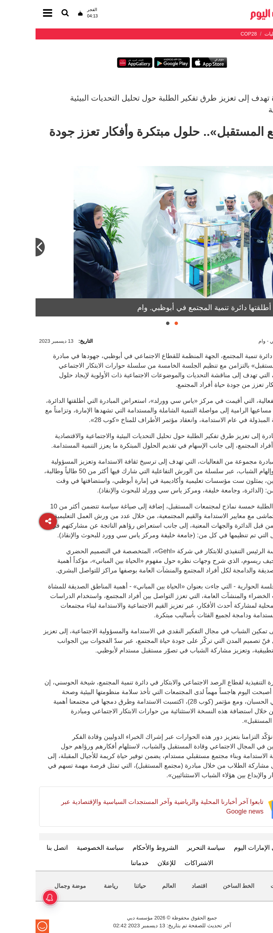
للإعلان (131, 863)
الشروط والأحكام (120, 847)
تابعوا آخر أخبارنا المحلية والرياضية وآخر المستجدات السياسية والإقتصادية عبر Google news (127, 806)
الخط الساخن (203, 886)
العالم (133, 886)
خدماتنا (104, 863)
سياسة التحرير (170, 847)
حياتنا (104, 886)
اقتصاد (163, 886)
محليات (243, 886)
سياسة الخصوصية (64, 847)
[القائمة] (29, 13)
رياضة (75, 886)
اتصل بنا (21, 847)
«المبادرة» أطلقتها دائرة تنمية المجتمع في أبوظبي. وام (185, 307)
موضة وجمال (34, 886)
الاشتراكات (163, 863)
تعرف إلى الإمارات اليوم (230, 847)
